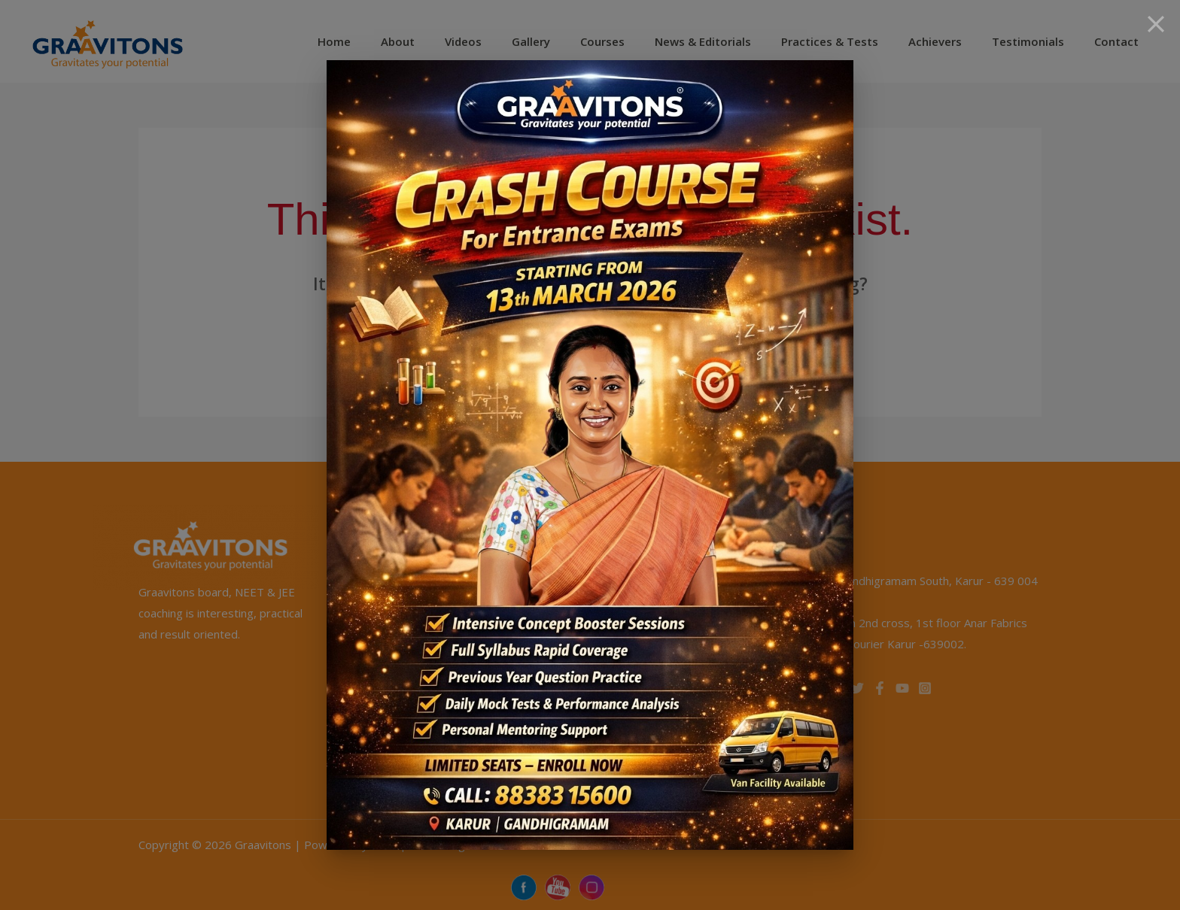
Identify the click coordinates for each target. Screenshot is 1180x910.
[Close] (1155, 24)
